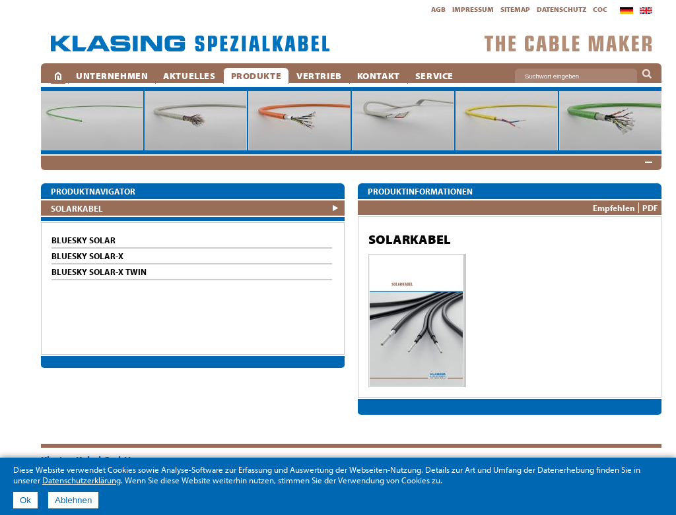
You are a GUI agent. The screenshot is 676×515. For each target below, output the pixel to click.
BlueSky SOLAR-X (87, 256)
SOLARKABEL (77, 208)
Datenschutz (561, 9)
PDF (650, 207)
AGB (438, 9)
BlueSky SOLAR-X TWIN (99, 271)
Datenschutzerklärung (81, 480)
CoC (600, 9)
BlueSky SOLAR (83, 240)
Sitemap (515, 9)
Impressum (473, 9)
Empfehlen (614, 207)
